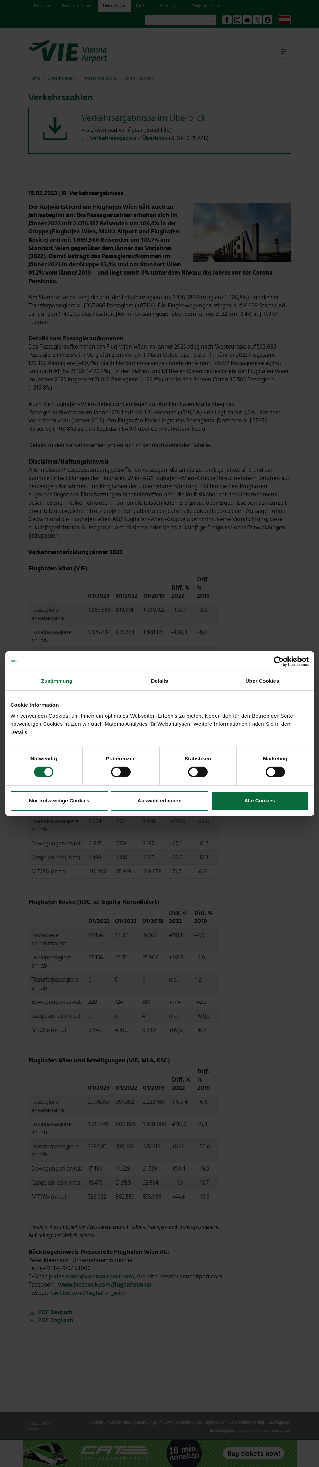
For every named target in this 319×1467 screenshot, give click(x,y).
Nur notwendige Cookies (59, 801)
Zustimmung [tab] (56, 680)
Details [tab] (159, 680)
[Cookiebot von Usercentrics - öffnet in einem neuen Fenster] (279, 661)
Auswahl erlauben (159, 801)
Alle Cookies (259, 801)
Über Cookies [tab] (262, 680)
